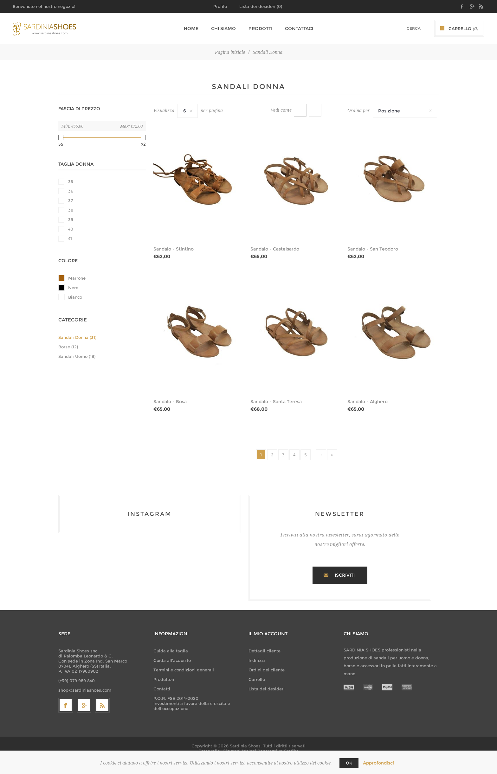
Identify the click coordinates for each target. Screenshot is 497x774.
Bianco (75, 297)
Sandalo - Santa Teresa (276, 401)
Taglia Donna (76, 164)
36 (70, 191)
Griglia (300, 110)
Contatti (161, 688)
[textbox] (405, 28)
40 (70, 229)
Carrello (256, 679)
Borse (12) (68, 346)
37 (70, 200)
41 (70, 238)
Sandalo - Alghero (367, 401)
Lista (315, 110)
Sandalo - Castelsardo (274, 249)
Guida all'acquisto (172, 660)
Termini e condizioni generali (183, 669)
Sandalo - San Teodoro (372, 249)
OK (349, 762)
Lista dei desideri (266, 688)
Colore (68, 260)
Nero (73, 287)
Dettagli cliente (264, 650)
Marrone (77, 278)
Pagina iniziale (230, 52)
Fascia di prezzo (79, 108)
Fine (332, 455)
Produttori (163, 679)
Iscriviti (345, 575)
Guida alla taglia (170, 650)
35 (70, 181)
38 (70, 210)
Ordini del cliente (266, 669)
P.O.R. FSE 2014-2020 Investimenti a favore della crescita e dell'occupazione (191, 703)
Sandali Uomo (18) (76, 356)
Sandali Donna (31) (77, 337)
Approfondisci (378, 763)
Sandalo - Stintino (173, 249)
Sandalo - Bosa (170, 401)
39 (70, 219)
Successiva (321, 455)
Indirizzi (256, 660)
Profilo (220, 6)
